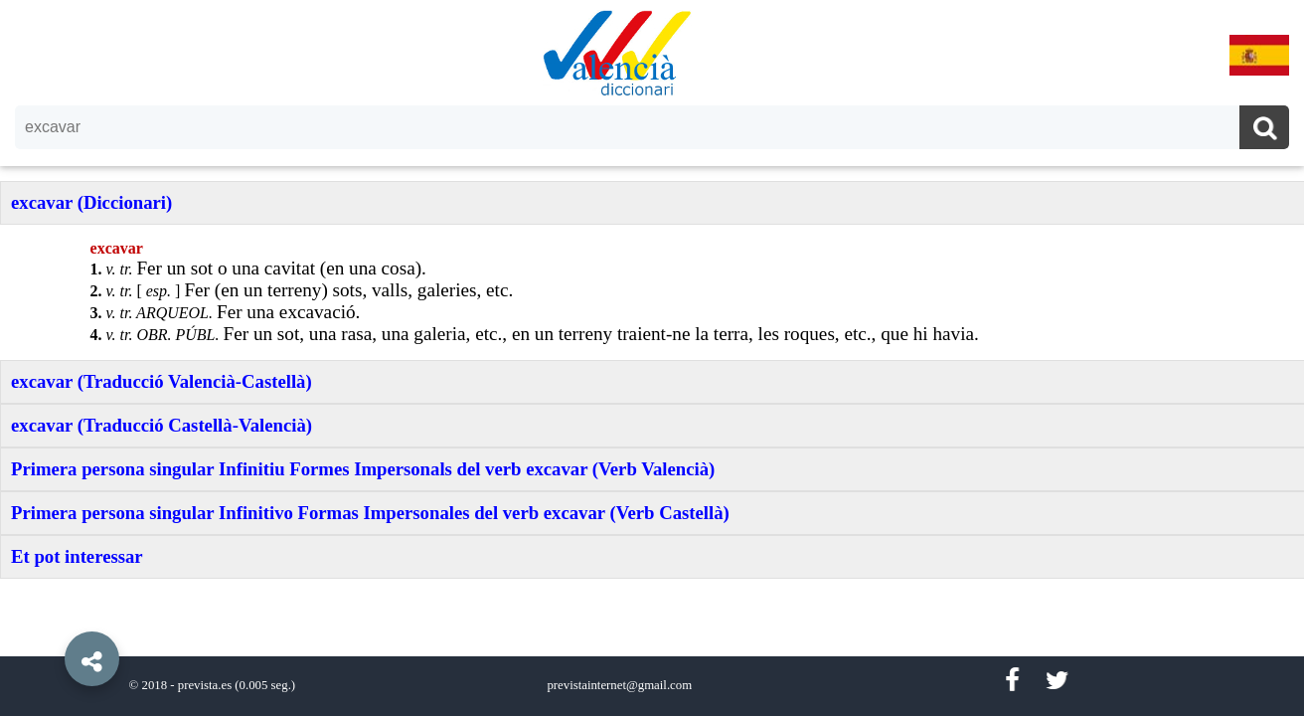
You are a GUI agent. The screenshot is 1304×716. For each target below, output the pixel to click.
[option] (652, 358)
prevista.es (205, 685)
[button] (50, 613)
